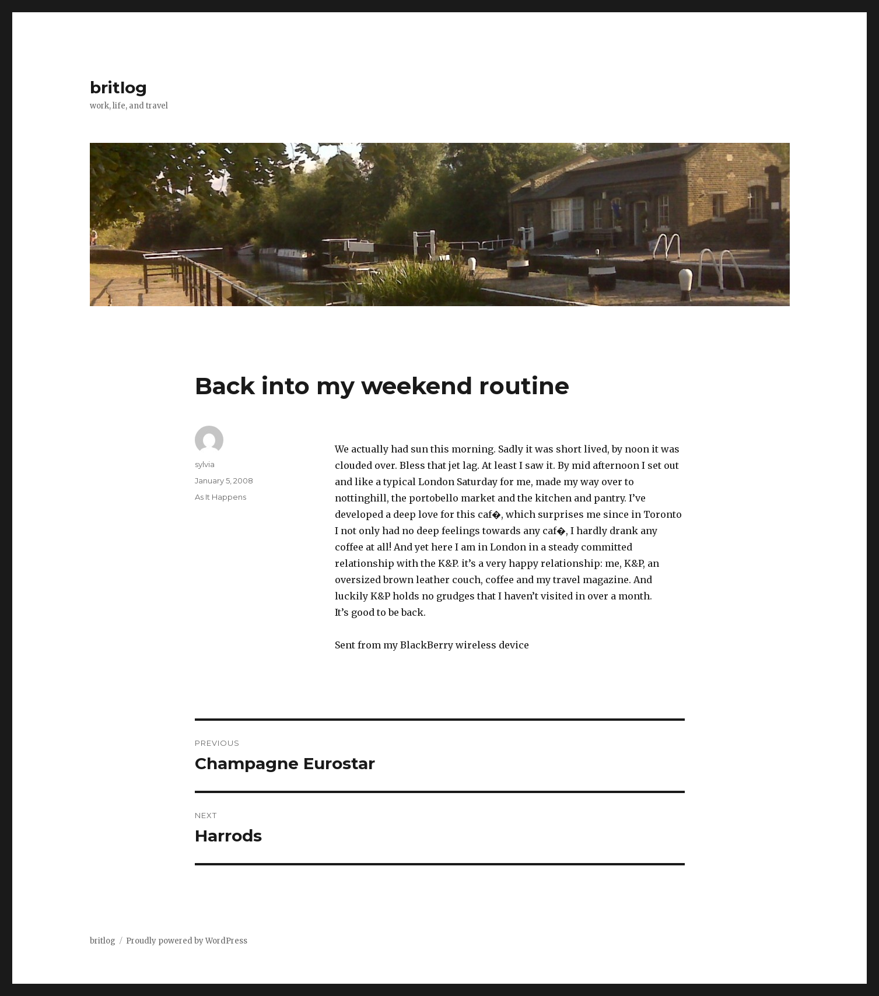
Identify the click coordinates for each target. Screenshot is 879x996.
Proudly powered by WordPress (186, 941)
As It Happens (220, 496)
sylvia (205, 464)
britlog (118, 87)
